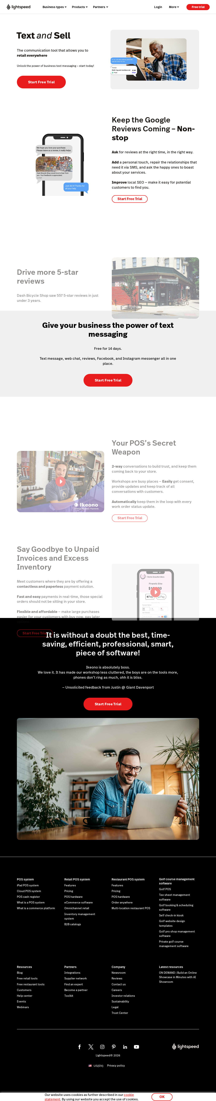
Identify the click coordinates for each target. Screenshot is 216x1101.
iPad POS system (28, 885)
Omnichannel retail (76, 908)
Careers (117, 990)
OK (162, 1095)
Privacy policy (116, 1066)
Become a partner (76, 990)
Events (21, 1002)
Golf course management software (176, 881)
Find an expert (73, 984)
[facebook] (79, 1046)
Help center (24, 996)
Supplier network (75, 978)
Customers (24, 990)
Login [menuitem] (158, 7)
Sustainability (120, 1002)
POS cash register (28, 897)
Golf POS (165, 889)
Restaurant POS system (128, 879)
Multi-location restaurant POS (131, 908)
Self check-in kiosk (171, 915)
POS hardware (73, 897)
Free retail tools (27, 978)
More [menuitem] (172, 7)
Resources (24, 967)
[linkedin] (125, 1046)
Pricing (68, 891)
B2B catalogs (72, 924)
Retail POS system (77, 879)
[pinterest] (113, 1046)
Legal (115, 1007)
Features (70, 885)
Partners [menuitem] (99, 7)
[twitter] (90, 1046)
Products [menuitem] (78, 7)
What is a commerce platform (36, 908)
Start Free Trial (41, 82)
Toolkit (68, 996)
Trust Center (120, 1013)
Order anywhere (122, 903)
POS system (25, 879)
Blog (20, 973)
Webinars (23, 1007)
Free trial (198, 7)
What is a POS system (31, 903)
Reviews (117, 978)
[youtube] (136, 1046)
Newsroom (119, 973)
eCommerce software (78, 903)
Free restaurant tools (31, 984)
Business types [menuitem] (53, 7)
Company (118, 967)
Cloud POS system (29, 891)
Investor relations (123, 996)
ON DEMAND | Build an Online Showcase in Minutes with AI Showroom (178, 977)
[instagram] (102, 1046)
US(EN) (98, 1065)
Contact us (119, 984)
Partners (70, 967)
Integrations (72, 973)
